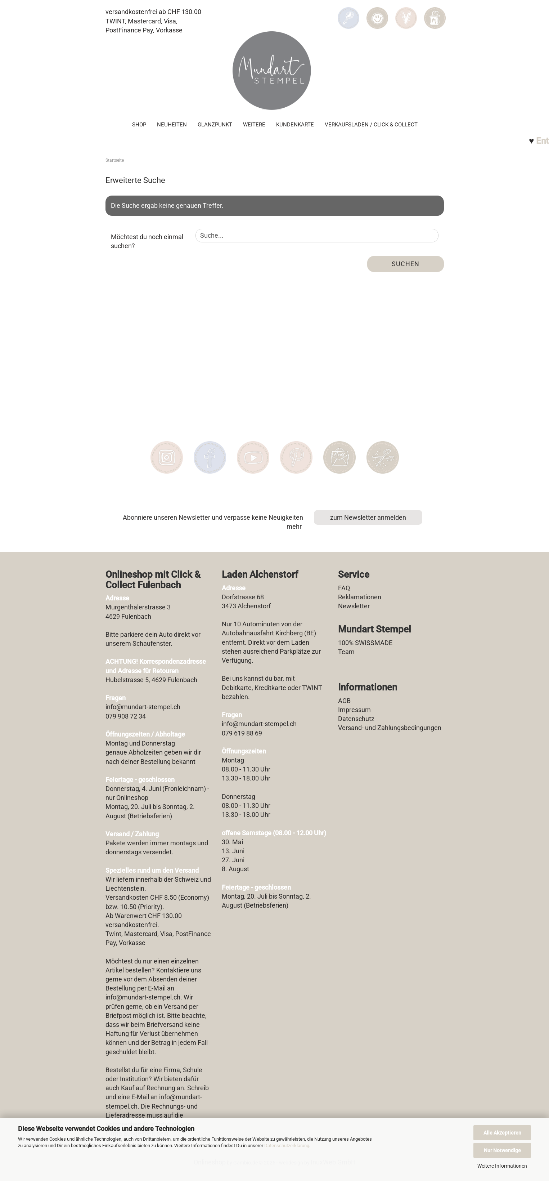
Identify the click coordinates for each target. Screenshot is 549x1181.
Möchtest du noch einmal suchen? (147, 241)
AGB (344, 700)
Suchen (405, 264)
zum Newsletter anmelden (368, 517)
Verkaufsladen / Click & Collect (371, 124)
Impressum (354, 709)
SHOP (139, 124)
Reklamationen (359, 597)
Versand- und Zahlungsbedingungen (389, 728)
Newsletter (354, 606)
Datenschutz (356, 719)
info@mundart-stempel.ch (142, 997)
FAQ (344, 588)
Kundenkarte (295, 124)
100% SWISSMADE (365, 643)
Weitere (254, 124)
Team (346, 652)
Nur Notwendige (502, 1150)
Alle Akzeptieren (502, 1133)
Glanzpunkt (215, 124)
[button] (377, 13)
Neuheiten (172, 124)
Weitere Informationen (502, 1166)
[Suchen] (348, 13)
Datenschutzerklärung (286, 1145)
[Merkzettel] (406, 13)
